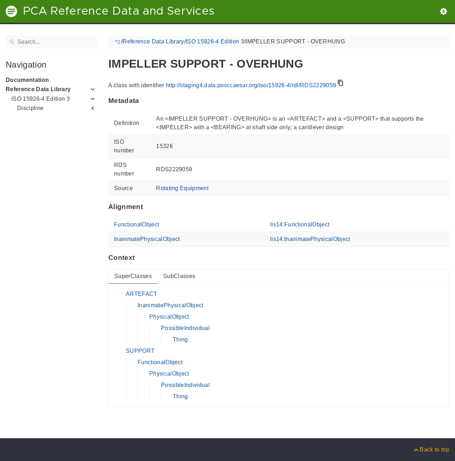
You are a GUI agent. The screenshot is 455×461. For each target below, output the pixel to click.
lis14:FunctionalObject (299, 224)
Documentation (27, 80)
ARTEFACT (141, 294)
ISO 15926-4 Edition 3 (40, 99)
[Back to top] (431, 449)
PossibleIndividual (185, 328)
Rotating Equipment (182, 188)
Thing (180, 339)
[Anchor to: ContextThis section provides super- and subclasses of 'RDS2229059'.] (142, 257)
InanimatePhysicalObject (147, 239)
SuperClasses (133, 276)
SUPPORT (140, 351)
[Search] (51, 42)
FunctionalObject (136, 224)
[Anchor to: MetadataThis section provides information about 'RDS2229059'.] (146, 100)
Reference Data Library (38, 89)
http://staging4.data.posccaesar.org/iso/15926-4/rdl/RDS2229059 (251, 85)
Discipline (30, 108)
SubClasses (179, 276)
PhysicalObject (169, 317)
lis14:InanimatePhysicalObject (310, 239)
